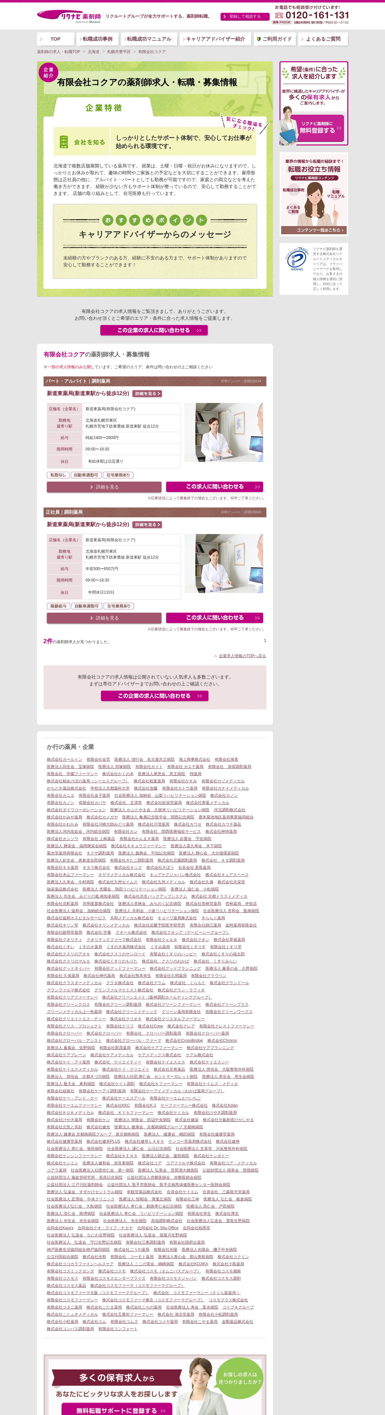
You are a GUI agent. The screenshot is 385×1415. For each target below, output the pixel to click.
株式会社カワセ (188, 824)
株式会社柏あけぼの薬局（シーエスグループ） (88, 781)
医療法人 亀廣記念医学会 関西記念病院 (158, 817)
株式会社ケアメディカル (112, 1055)
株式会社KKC (118, 1105)
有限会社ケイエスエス (165, 1062)
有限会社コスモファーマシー (72, 1300)
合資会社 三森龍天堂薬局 (226, 1192)
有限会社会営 (98, 759)
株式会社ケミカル (173, 1112)
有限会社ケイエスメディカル (72, 1069)
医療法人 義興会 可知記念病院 (146, 853)
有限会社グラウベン (208, 975)
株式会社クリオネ (126, 1019)
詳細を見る (107, 486)
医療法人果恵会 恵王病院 (161, 774)
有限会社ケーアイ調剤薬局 (102, 1091)
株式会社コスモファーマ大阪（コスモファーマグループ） (98, 1293)
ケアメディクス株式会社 (159, 1055)
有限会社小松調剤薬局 (218, 1314)
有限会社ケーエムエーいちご (175, 1098)
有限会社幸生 (199, 1213)
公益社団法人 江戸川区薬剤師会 (75, 1184)
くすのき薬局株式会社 (126, 947)
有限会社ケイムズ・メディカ (212, 1083)
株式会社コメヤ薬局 (160, 1321)
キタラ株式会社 (96, 867)
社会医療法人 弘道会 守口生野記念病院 (84, 1242)
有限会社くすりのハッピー (173, 954)
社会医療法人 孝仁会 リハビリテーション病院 (141, 1213)
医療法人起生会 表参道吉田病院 (76, 860)
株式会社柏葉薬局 (149, 781)
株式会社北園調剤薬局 (177, 860)
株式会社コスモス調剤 (221, 1278)
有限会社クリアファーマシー (72, 997)
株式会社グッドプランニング (175, 968)
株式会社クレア (181, 1026)
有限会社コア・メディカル (233, 1163)
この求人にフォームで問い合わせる (215, 488)
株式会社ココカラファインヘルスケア (80, 1264)
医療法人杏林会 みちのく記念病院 (149, 903)
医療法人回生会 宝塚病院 (70, 766)
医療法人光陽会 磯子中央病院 (209, 1249)
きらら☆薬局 (213, 918)
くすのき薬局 (90, 947)
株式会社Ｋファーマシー (161, 1083)
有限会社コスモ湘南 (223, 1271)
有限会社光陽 (165, 1249)
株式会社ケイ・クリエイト (125, 1069)
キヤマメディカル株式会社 (121, 874)
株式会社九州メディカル (163, 882)
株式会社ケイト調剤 (117, 1083)
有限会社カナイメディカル (225, 788)
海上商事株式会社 (194, 759)
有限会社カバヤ (92, 802)
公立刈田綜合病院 (62, 1256)
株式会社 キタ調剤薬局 (223, 860)
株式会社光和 (94, 1256)
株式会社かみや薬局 (64, 817)
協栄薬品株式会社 (62, 889)
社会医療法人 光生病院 (124, 1220)
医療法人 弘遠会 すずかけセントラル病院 (85, 1192)
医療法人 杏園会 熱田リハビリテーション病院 (124, 889)
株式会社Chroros (222, 1040)
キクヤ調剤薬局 (100, 853)
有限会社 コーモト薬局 (132, 1256)
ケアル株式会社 (199, 1055)
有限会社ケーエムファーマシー (74, 1105)
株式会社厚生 (227, 1213)
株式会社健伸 (228, 1141)
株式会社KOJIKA (193, 1264)
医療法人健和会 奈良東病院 (108, 1163)
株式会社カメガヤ (102, 817)
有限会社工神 (187, 1199)
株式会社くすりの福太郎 (223, 954)
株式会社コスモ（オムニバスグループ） (165, 1271)
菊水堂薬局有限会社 (64, 853)
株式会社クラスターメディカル (74, 983)
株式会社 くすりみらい (215, 961)
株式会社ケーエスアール (123, 1098)
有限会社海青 (226, 759)
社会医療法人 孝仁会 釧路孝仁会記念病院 (144, 1206)
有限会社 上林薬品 (99, 838)
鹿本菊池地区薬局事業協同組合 (226, 817)
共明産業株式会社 (98, 903)
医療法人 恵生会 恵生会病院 (228, 1076)
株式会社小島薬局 (228, 1264)
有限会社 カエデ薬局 (185, 766)
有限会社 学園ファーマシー (72, 774)
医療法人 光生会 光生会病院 (73, 1220)
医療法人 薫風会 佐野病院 (71, 1047)
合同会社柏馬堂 (196, 1228)
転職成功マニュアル (149, 39)
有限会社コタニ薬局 (64, 1307)
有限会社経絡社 (60, 1091)
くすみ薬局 (160, 947)
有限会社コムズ (124, 1321)
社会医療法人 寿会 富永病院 (192, 1307)
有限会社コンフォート (118, 1329)
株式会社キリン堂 (62, 925)
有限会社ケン (98, 1120)
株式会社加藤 (146, 788)
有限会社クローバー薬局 (207, 1033)
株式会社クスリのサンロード (119, 954)
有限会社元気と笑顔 (64, 1127)
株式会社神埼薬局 (221, 831)
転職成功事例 (97, 39)
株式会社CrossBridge (184, 1040)
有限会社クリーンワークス (229, 1011)
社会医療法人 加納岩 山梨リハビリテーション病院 (160, 795)
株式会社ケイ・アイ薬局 (68, 1062)
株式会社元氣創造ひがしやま (228, 1120)
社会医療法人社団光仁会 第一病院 (102, 1170)
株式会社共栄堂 (231, 882)
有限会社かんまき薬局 (139, 838)
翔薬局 (196, 774)
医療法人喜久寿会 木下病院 (196, 846)
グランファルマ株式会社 (68, 990)
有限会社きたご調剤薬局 (131, 860)
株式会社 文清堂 (126, 802)
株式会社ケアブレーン (66, 1055)
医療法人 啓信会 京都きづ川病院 (78, 1076)
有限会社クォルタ (161, 939)
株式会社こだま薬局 (104, 1307)
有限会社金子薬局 (94, 795)
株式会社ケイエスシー (209, 1062)
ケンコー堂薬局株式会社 (190, 1141)
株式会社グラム (151, 983)
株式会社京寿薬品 (169, 1069)
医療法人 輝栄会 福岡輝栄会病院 (77, 846)
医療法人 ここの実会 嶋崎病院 (146, 1264)
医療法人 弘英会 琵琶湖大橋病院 (168, 1170)
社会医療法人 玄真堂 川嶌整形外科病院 (211, 1148)
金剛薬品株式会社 (237, 1321)
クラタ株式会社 (120, 983)
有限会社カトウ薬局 (180, 788)
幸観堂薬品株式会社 (144, 1192)
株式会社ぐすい (60, 947)
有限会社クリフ (120, 1026)
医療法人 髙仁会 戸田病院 (210, 1206)
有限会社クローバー (64, 1033)
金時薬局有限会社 (241, 925)
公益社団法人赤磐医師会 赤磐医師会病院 (164, 1177)
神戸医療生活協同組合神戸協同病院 (78, 1249)
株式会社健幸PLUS (103, 1141)
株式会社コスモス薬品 (66, 1285)
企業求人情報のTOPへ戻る (242, 656)
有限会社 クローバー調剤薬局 (153, 1033)
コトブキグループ (238, 1307)
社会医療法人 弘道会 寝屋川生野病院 (153, 1235)
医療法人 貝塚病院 (114, 766)
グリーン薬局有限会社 (181, 1011)
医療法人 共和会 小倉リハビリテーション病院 (157, 910)
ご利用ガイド (277, 39)
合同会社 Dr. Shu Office (158, 1228)
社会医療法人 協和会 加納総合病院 (79, 910)
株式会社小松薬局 (62, 1321)
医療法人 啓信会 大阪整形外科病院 (222, 1069)
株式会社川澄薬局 (153, 824)
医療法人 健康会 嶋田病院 (169, 1134)
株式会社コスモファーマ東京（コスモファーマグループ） (153, 1300)
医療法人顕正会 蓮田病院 (165, 1156)
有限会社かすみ (183, 781)
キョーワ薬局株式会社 (177, 918)
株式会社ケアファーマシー (159, 1047)
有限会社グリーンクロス (68, 1004)
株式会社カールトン (64, 759)
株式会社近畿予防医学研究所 (159, 925)
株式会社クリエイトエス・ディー (76, 1019)
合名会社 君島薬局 (194, 867)
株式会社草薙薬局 (229, 939)
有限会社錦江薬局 (205, 925)
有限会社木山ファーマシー (70, 874)
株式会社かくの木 (118, 774)
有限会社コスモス (62, 1278)
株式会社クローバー (104, 1033)
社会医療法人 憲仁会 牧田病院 (75, 1148)
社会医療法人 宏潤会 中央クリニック (81, 1199)
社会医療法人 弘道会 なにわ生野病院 (81, 1235)
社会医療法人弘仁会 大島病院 (74, 1206)
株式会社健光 (98, 1127)
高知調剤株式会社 (167, 1220)
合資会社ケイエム (182, 1192)
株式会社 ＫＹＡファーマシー (125, 1112)
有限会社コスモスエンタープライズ (114, 1278)
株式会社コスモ (112, 1271)
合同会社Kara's (60, 1228)
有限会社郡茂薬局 (115, 1047)
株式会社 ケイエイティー (118, 1062)
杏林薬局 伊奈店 (241, 903)
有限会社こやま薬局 (200, 1321)
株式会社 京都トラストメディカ (219, 896)
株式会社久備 (201, 882)
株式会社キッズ (128, 867)
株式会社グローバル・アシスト (74, 1040)
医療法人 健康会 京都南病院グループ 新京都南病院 (93, 1134)
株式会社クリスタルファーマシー (175, 1019)
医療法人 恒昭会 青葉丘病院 (145, 1199)
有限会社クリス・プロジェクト (74, 1026)
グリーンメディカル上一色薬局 (74, 1011)
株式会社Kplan (225, 1105)
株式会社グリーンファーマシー (173, 1004)
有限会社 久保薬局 (63, 975)
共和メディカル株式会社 (131, 918)
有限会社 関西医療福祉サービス (171, 831)
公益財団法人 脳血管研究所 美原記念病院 (85, 1177)
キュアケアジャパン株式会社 (175, 874)
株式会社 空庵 (99, 932)
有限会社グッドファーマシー (119, 968)
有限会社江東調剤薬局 (145, 1242)
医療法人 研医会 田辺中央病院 (142, 1120)
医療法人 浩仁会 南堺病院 (71, 1213)
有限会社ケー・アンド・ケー (72, 1098)
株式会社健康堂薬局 (64, 1141)
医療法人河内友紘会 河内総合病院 (78, 831)
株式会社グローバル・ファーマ (133, 1040)
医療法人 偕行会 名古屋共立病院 (144, 759)
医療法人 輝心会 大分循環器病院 (209, 853)
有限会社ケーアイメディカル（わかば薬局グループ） (177, 1091)
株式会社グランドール (229, 983)
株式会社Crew (150, 1026)
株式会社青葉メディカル (207, 802)
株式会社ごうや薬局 (131, 1249)
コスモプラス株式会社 (228, 1300)
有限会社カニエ (60, 795)
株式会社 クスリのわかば (165, 961)
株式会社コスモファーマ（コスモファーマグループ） (137, 1285)
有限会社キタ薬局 (62, 867)
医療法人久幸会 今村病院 (70, 882)
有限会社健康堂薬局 (217, 1134)
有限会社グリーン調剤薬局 (118, 1004)
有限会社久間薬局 (171, 975)
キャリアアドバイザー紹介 (215, 39)
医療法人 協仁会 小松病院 (195, 889)
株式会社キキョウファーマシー (138, 846)
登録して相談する (245, 16)
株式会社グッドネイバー (68, 968)
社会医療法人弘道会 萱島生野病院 (218, 1220)
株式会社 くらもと (187, 983)
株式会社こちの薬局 (144, 1307)
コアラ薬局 (57, 1170)
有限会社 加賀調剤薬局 (229, 766)
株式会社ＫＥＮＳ (122, 1156)
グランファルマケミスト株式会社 (123, 990)
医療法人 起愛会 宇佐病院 (187, 838)
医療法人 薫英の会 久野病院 (231, 968)
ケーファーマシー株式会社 (184, 1105)
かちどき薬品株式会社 (66, 788)
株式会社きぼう (160, 867)
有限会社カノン (60, 802)
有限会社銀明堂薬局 (64, 932)
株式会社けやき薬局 (64, 1120)
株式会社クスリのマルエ (68, 961)
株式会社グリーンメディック (131, 1011)
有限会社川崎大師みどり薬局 (108, 824)
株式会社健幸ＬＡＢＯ (144, 1141)
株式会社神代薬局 (99, 975)
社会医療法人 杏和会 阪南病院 (231, 910)
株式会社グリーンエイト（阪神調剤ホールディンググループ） (157, 997)
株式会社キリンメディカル (106, 925)
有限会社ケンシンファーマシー (74, 1156)
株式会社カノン (224, 795)
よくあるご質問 (323, 39)
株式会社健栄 (187, 1120)
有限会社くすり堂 (225, 947)
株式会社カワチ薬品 (223, 824)
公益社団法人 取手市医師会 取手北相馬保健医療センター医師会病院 (168, 1184)
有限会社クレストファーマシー (226, 1026)
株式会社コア (150, 1163)
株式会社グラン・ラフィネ (181, 990)
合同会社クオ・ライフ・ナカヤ (105, 1228)
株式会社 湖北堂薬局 (176, 1314)
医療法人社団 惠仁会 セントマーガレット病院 (156, 1076)
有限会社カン (126, 831)
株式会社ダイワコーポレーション (76, 810)
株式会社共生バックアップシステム (155, 896)
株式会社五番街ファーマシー (127, 1314)
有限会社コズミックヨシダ (70, 1271)
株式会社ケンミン (62, 1163)
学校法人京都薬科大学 (110, 788)
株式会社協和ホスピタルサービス (76, 918)
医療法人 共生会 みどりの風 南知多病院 (83, 896)
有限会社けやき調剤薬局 (215, 1112)
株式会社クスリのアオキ (68, 954)
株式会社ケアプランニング (210, 1047)
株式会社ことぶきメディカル (72, 1314)
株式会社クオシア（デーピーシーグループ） (190, 932)
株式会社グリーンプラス (227, 1004)
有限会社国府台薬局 (187, 1242)
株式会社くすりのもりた (116, 961)
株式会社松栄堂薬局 (164, 802)
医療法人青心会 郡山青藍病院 (185, 1256)
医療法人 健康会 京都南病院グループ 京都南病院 (158, 1127)
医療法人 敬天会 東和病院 (71, 1083)
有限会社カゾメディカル (223, 781)
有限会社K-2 (145, 1105)
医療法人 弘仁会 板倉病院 (227, 1199)
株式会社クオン (195, 939)
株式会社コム (94, 1321)
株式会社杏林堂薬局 (203, 903)
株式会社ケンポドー (211, 1156)
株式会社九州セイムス (118, 882)
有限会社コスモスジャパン (173, 1278)
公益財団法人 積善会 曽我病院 (230, 1170)
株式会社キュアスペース (227, 874)
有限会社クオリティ (64, 939)
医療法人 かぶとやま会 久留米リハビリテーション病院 (159, 810)
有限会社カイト (149, 766)
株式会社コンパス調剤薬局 (70, 1329)
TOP (55, 39)
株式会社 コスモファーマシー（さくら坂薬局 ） (197, 1293)
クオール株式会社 (131, 932)
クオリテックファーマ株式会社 (114, 939)
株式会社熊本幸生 (135, 975)
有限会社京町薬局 (62, 903)
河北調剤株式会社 (229, 810)
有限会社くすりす (190, 947)
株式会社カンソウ (62, 838)
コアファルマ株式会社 (185, 1163)
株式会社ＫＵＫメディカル (70, 1112)
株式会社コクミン (233, 1256)
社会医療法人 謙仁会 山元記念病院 (139, 1148)
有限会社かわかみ (62, 824)
